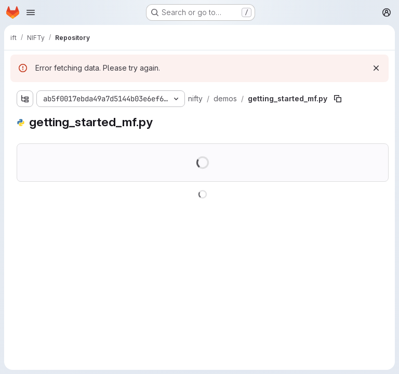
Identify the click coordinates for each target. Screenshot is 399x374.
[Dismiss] (376, 68)
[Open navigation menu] (30, 12)
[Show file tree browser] (25, 98)
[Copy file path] (337, 98)
